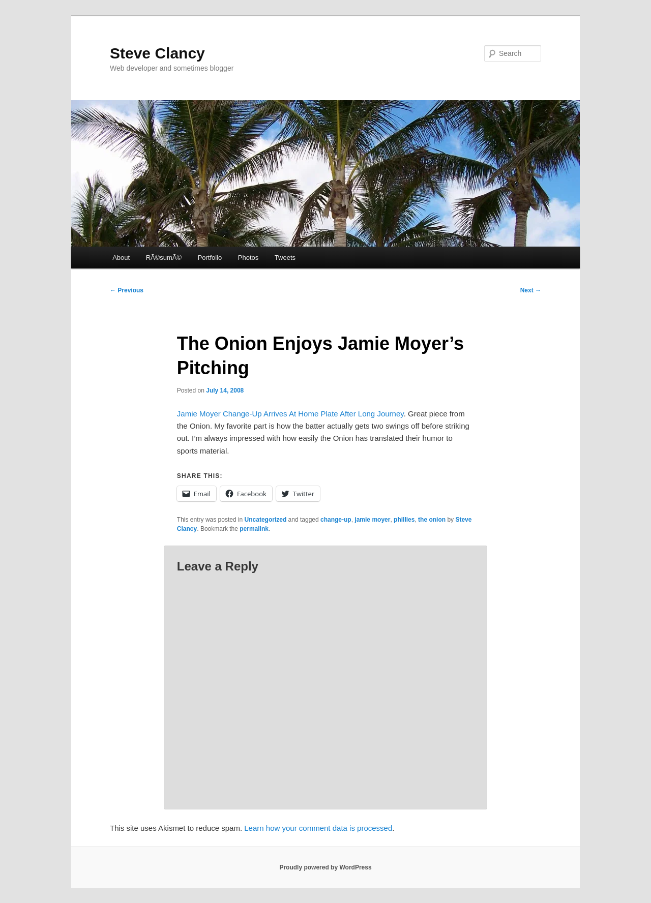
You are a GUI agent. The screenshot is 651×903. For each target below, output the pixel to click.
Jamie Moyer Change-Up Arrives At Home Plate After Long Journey (290, 413)
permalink (254, 528)
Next (530, 290)
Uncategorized (266, 519)
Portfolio (210, 257)
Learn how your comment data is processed (318, 828)
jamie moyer (372, 519)
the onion (432, 519)
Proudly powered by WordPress (325, 867)
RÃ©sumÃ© (164, 257)
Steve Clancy (157, 53)
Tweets (285, 257)
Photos (248, 257)
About (121, 257)
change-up (335, 519)
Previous (126, 290)
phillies (404, 519)
